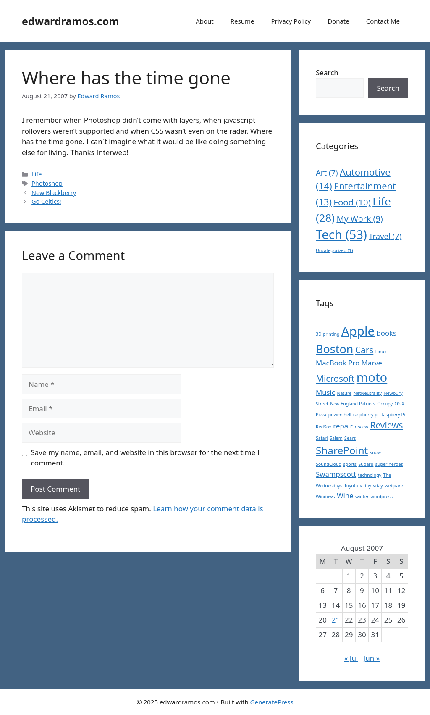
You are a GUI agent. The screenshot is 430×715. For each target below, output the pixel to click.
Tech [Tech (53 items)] (341, 234)
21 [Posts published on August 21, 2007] (336, 620)
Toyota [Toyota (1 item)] (351, 486)
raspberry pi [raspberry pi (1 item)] (366, 415)
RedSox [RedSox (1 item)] (323, 427)
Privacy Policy (291, 21)
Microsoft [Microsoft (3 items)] (335, 378)
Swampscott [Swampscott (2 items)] (336, 474)
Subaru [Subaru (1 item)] (365, 464)
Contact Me (383, 21)
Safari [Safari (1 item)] (322, 438)
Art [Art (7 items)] (327, 172)
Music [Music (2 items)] (325, 392)
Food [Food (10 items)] (351, 202)
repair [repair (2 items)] (343, 426)
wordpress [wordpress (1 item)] (382, 496)
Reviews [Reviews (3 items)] (386, 425)
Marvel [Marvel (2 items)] (372, 363)
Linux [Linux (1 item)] (381, 352)
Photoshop (47, 183)
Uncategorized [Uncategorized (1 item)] (334, 250)
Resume (242, 21)
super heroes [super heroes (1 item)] (389, 464)
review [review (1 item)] (361, 427)
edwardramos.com (70, 21)
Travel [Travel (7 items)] (385, 236)
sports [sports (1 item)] (350, 464)
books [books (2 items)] (386, 333)
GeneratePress (272, 702)
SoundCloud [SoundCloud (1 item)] (328, 464)
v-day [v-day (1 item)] (365, 486)
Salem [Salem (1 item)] (336, 438)
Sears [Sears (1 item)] (350, 438)
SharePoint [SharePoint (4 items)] (342, 450)
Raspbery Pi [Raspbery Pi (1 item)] (392, 415)
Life (36, 174)
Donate (338, 21)
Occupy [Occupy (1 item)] (385, 404)
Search (327, 72)
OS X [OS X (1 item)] (399, 404)
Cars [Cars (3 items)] (364, 350)
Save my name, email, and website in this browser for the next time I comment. (145, 457)
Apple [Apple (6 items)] (358, 331)
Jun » (372, 658)
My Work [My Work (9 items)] (359, 218)
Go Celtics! (46, 201)
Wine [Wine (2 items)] (345, 495)
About (205, 21)
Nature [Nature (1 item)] (344, 393)
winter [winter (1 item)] (362, 496)
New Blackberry (53, 193)
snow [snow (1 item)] (375, 452)
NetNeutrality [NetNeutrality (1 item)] (368, 393)
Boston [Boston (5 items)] (334, 349)
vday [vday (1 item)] (378, 486)
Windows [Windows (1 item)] (325, 496)
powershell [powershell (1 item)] (339, 415)
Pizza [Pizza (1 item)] (321, 415)
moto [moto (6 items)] (372, 377)
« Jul (351, 658)
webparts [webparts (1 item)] (394, 486)
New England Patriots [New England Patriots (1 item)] (352, 404)
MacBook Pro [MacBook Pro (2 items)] (337, 363)
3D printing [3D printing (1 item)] (328, 334)
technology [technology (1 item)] (370, 475)
